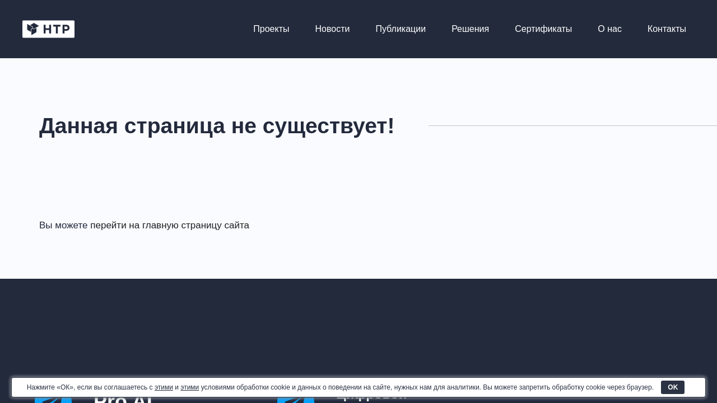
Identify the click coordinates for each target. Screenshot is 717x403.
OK (673, 387)
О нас (610, 29)
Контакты (667, 29)
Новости (332, 29)
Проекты (271, 29)
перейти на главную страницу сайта (169, 225)
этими (164, 387)
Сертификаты (543, 29)
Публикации (400, 29)
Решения (470, 29)
